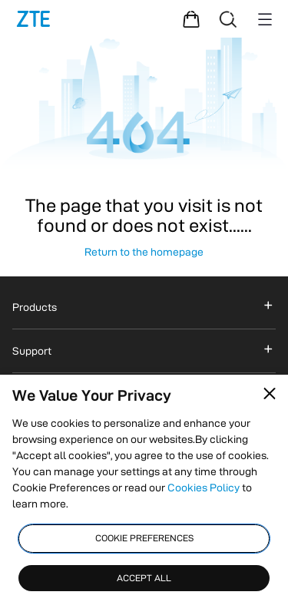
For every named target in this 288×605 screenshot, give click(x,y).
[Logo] (33, 18)
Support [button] (31, 351)
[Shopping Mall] (191, 19)
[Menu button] (265, 19)
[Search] (228, 19)
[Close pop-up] (269, 394)
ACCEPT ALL (144, 578)
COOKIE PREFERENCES (144, 538)
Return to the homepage (144, 252)
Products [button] (34, 307)
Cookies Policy (203, 487)
